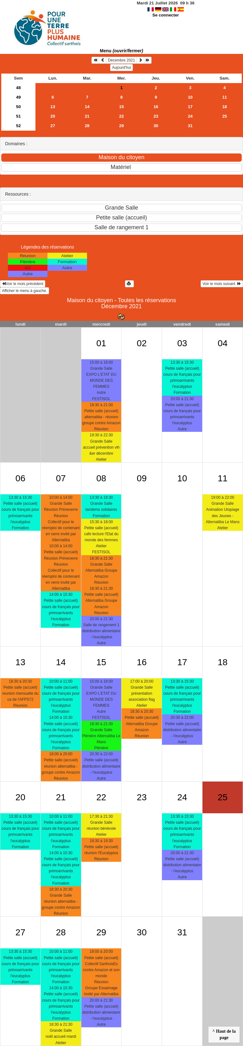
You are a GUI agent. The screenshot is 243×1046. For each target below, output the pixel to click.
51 (18, 116)
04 (222, 343)
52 (18, 125)
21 (87, 116)
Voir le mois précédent (22, 284)
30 (155, 125)
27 (52, 125)
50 (18, 106)
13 (52, 106)
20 (52, 116)
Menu (121, 50)
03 (182, 343)
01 (101, 343)
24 (190, 116)
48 (18, 87)
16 (155, 106)
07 (61, 478)
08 (101, 478)
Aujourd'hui (121, 67)
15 (121, 106)
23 (155, 116)
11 (224, 97)
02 (141, 343)
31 (190, 125)
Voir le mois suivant (221, 284)
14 (87, 106)
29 (121, 125)
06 (20, 478)
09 (141, 478)
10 (190, 97)
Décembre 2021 (121, 60)
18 (224, 106)
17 (190, 106)
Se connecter (166, 15)
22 (121, 116)
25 (224, 116)
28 (87, 125)
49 (18, 97)
